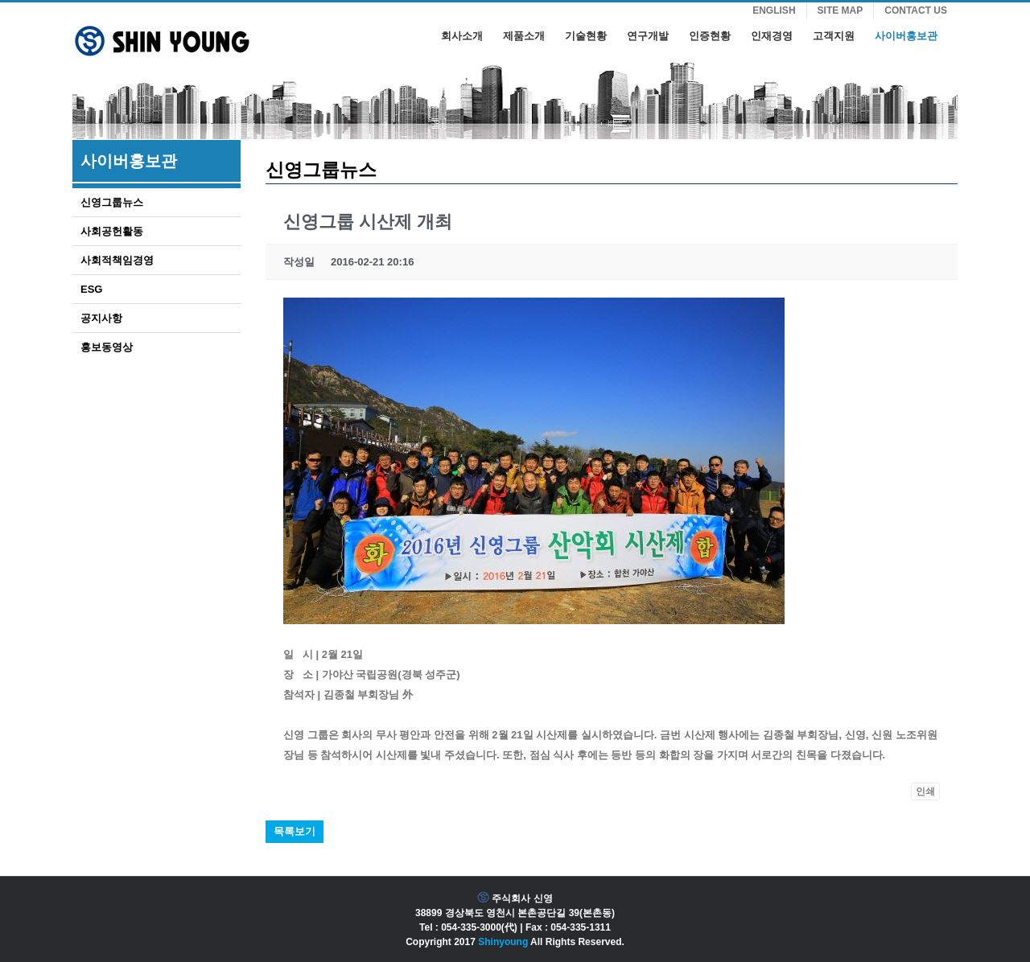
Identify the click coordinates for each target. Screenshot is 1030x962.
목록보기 (294, 831)
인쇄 (925, 791)
